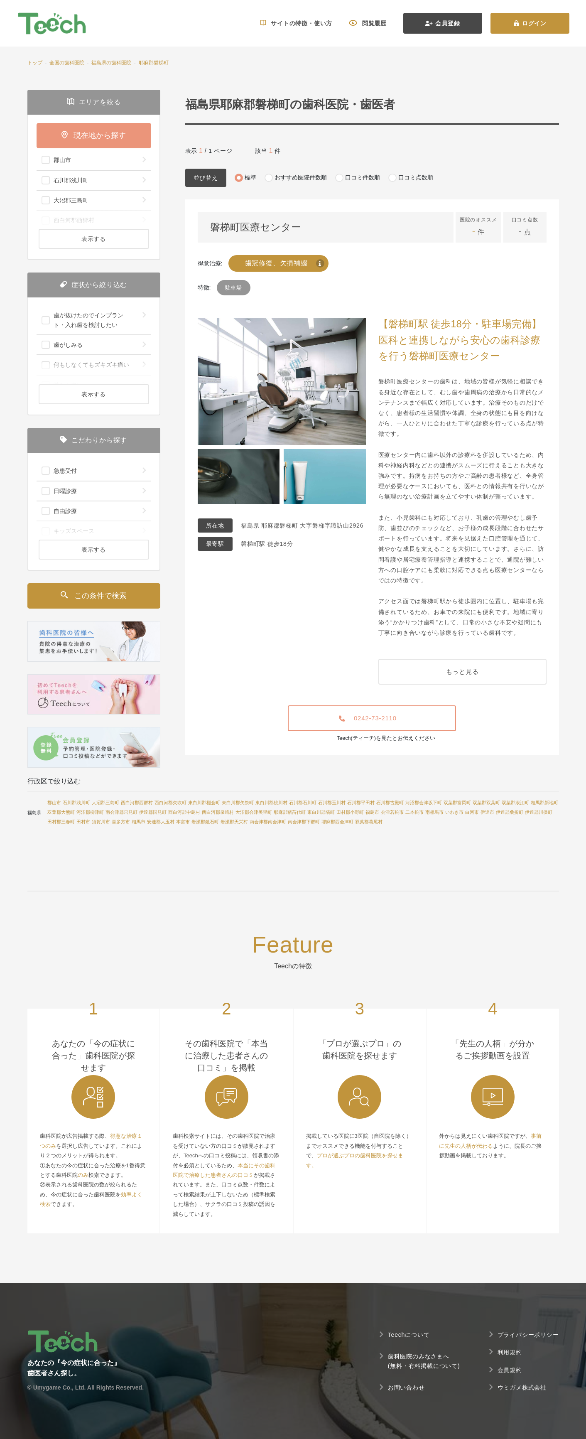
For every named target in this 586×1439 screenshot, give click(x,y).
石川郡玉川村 (332, 802)
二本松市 (414, 812)
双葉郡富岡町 (457, 802)
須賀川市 (101, 821)
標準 (250, 177)
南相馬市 (434, 812)
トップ (34, 63)
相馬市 (138, 821)
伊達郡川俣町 (538, 812)
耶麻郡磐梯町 (154, 63)
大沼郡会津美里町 (253, 812)
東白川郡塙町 (321, 812)
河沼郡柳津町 (90, 812)
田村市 (83, 821)
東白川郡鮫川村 (271, 802)
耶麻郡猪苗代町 (290, 812)
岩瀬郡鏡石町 (205, 821)
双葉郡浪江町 (515, 802)
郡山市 (54, 802)
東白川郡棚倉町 (204, 802)
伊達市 (487, 812)
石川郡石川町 (302, 802)
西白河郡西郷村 (137, 802)
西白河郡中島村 (184, 812)
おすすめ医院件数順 (301, 177)
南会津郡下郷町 (304, 821)
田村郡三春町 (61, 821)
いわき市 (454, 812)
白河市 (472, 812)
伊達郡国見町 (153, 812)
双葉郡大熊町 (61, 812)
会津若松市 (392, 812)
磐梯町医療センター (255, 227)
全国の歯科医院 (66, 63)
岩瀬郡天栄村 (234, 821)
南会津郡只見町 (121, 812)
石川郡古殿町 (390, 802)
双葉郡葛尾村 (368, 821)
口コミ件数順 (362, 177)
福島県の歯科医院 (111, 63)
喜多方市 (121, 821)
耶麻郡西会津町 (337, 821)
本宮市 (183, 821)
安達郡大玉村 (160, 821)
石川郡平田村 (361, 802)
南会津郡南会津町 (268, 821)
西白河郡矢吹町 (170, 802)
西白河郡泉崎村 (218, 812)
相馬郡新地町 (544, 802)
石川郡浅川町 (76, 802)
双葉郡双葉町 (486, 802)
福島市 (372, 812)
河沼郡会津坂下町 (423, 802)
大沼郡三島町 (105, 802)
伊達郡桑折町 (509, 812)
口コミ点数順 (415, 177)
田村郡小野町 (350, 812)
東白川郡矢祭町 (238, 802)
